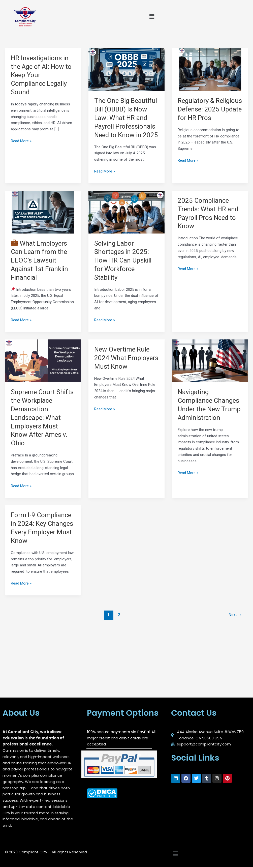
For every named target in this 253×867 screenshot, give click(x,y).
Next (235, 614)
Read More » (21, 140)
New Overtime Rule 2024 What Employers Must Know (126, 357)
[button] (151, 16)
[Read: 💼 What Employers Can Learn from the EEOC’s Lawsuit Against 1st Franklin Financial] (43, 212)
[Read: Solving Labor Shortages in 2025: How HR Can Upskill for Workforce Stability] (126, 212)
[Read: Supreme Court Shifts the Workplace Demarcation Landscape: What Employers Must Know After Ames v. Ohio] (43, 360)
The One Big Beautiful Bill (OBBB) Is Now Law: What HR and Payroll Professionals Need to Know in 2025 (126, 117)
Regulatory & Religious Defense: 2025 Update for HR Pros (210, 109)
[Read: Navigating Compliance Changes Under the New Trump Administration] (210, 360)
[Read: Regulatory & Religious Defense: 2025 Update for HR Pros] (210, 69)
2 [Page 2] (119, 614)
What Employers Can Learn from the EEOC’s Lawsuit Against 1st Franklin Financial (39, 260)
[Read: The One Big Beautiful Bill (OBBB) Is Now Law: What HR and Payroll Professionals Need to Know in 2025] (126, 69)
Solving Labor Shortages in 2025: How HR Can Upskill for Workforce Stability (122, 260)
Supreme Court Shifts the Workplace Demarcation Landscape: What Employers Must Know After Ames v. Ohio (42, 417)
